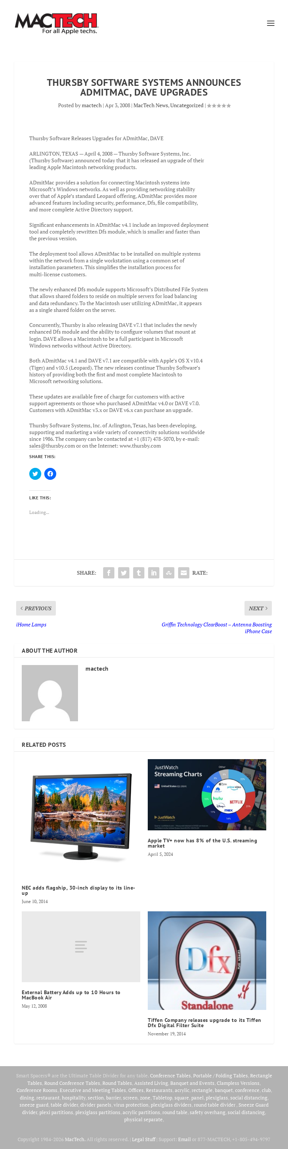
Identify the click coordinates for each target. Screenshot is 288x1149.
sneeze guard (34, 1104)
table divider (64, 1104)
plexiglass (217, 1097)
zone (145, 1097)
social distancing (248, 1097)
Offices (136, 1090)
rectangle (202, 1090)
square (181, 1097)
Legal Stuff (143, 1139)
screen (130, 1097)
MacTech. (75, 1139)
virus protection (131, 1104)
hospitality (74, 1097)
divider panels (95, 1104)
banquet (224, 1090)
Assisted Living (151, 1083)
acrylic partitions (141, 1112)
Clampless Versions (238, 1083)
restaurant (48, 1097)
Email (184, 1139)
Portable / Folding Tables (220, 1075)
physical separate (143, 1119)
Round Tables (117, 1083)
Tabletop (162, 1097)
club (266, 1090)
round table (175, 1112)
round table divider (215, 1104)
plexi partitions (56, 1112)
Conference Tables (170, 1075)
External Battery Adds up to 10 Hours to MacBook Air (71, 995)
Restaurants (159, 1090)
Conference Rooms (36, 1090)
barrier (113, 1097)
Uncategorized (187, 105)
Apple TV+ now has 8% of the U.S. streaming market (202, 843)
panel (197, 1097)
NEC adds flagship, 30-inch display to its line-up (78, 890)
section (96, 1097)
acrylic (182, 1090)
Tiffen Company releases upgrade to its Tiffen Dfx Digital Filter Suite (204, 1023)
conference (247, 1090)
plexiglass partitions (97, 1112)
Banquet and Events (192, 1083)
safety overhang (207, 1112)
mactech (92, 105)
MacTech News (151, 105)
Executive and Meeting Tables (93, 1090)
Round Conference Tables (72, 1083)
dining (27, 1097)
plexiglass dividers (171, 1104)
